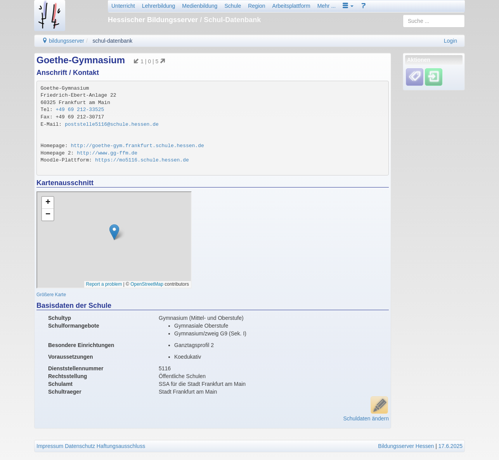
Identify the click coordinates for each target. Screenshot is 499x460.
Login (450, 41)
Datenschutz (80, 446)
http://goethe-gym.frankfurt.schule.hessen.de (137, 146)
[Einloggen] (433, 77)
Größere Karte (51, 294)
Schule (232, 6)
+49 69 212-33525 (80, 110)
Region (256, 6)
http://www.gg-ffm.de (107, 153)
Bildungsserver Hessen (406, 446)
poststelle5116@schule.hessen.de (112, 124)
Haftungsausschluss (121, 446)
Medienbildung (199, 6)
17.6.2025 (450, 446)
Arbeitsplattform (291, 6)
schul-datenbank (113, 41)
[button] (348, 5)
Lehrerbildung (158, 6)
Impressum (49, 446)
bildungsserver (63, 41)
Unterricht (123, 6)
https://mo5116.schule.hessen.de (142, 160)
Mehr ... (326, 6)
